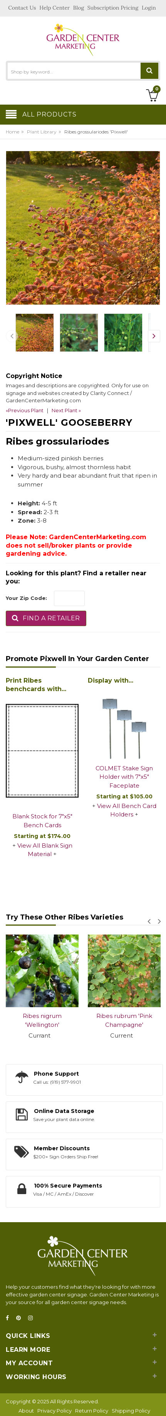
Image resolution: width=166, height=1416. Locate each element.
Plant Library (42, 132)
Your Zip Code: (26, 598)
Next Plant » (66, 410)
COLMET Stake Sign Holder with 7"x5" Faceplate (124, 777)
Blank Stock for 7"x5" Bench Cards (42, 821)
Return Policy (91, 1411)
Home (12, 132)
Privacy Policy (54, 1411)
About (26, 1411)
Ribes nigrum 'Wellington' (42, 1020)
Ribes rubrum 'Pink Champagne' (124, 1020)
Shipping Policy (131, 1411)
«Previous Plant (25, 410)
